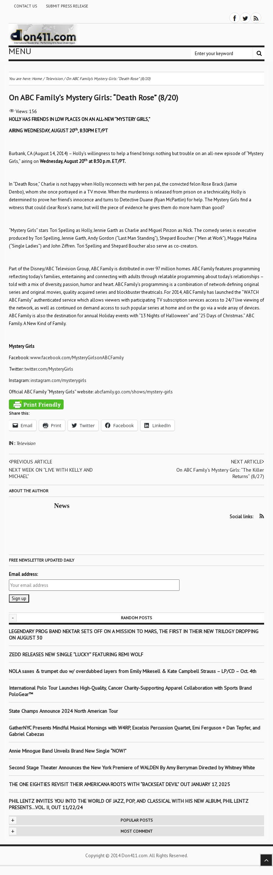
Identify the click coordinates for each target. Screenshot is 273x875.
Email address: (23, 574)
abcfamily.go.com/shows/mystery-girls (134, 392)
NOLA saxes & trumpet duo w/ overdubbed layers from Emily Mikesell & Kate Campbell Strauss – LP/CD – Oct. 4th (132, 671)
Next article (247, 461)
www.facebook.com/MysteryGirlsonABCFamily (77, 358)
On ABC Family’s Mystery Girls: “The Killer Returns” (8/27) (220, 473)
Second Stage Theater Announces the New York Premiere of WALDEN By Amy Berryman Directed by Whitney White (132, 767)
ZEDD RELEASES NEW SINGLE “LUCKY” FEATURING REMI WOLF (76, 654)
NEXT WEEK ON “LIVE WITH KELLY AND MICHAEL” (51, 473)
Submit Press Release (67, 6)
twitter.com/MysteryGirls (49, 369)
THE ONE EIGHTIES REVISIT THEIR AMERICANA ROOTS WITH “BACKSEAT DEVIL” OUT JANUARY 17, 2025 (119, 784)
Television (25, 443)
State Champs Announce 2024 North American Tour (63, 711)
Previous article (30, 461)
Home (37, 78)
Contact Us (25, 6)
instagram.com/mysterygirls (58, 380)
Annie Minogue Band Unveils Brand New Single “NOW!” (68, 751)
